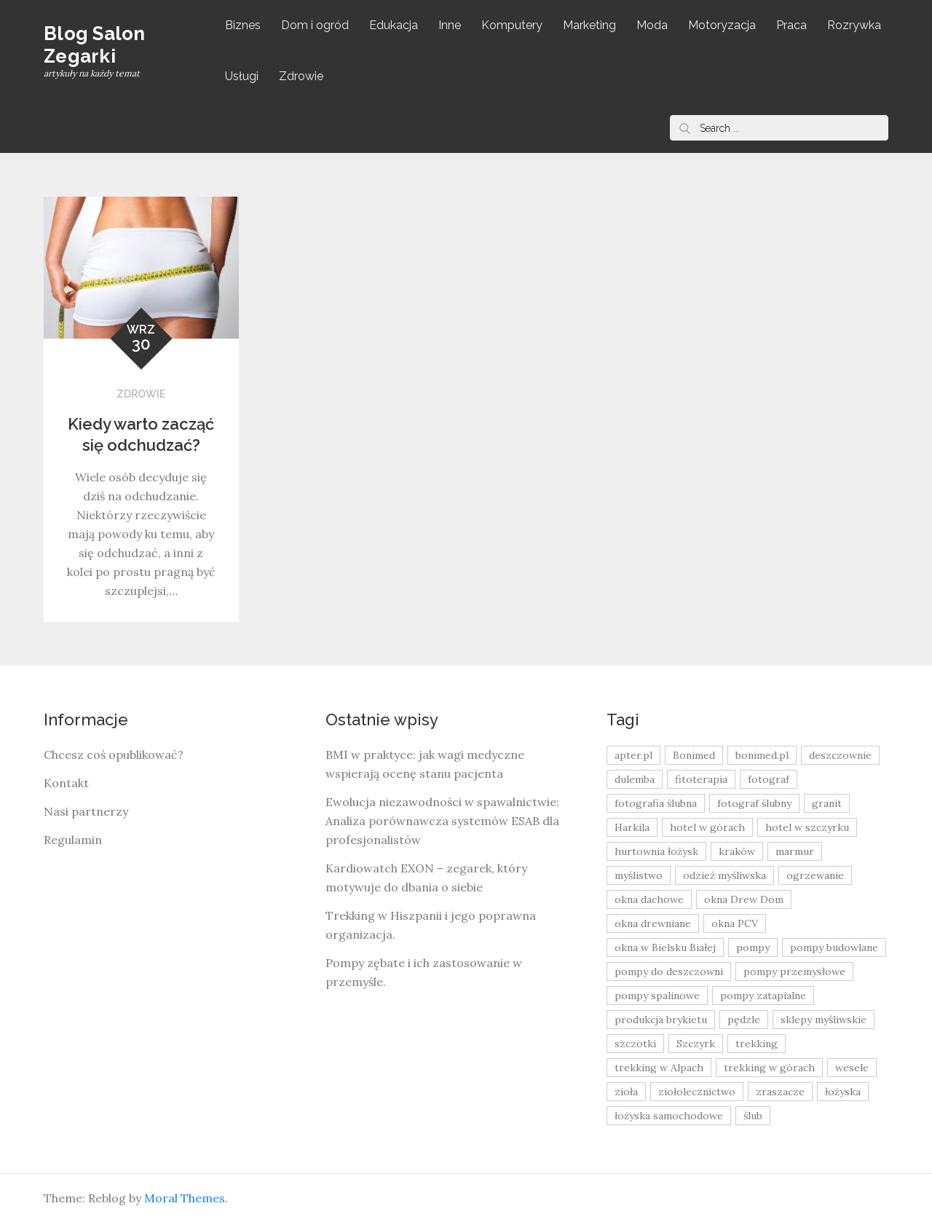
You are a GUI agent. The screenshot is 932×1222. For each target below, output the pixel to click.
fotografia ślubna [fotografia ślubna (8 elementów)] (656, 803)
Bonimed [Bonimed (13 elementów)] (694, 755)
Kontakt (66, 783)
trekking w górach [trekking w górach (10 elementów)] (769, 1067)
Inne (449, 25)
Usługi (241, 76)
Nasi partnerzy (86, 811)
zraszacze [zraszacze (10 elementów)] (780, 1091)
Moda (652, 25)
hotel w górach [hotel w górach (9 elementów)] (707, 827)
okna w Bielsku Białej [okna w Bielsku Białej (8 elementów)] (665, 947)
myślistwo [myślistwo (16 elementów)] (639, 875)
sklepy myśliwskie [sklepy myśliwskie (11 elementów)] (823, 1019)
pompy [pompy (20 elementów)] (753, 947)
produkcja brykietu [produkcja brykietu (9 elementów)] (661, 1019)
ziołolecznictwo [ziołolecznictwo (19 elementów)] (696, 1091)
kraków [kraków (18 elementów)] (737, 851)
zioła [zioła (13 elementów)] (626, 1091)
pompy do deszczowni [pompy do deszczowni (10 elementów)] (669, 971)
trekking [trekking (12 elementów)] (756, 1043)
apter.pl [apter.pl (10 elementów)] (633, 755)
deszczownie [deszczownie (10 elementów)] (840, 755)
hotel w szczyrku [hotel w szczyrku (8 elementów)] (807, 827)
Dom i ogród (315, 25)
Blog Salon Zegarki (95, 45)
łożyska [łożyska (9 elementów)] (843, 1091)
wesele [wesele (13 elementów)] (852, 1067)
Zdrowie (301, 76)
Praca (791, 25)
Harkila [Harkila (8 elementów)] (632, 827)
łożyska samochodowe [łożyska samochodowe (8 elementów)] (669, 1115)
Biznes (243, 25)
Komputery (511, 25)
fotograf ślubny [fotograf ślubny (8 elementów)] (754, 803)
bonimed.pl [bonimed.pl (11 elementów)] (762, 755)
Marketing (589, 25)
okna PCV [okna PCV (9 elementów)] (734, 923)
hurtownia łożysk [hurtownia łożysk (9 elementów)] (656, 851)
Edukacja (393, 25)
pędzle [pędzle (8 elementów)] (743, 1019)
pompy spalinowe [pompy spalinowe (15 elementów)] (657, 995)
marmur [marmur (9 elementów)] (794, 851)
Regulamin (73, 839)
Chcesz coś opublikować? (113, 754)
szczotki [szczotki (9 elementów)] (635, 1043)
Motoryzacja (722, 25)
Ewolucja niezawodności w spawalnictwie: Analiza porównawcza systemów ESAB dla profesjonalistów (442, 821)
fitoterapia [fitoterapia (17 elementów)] (701, 779)
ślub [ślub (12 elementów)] (752, 1115)
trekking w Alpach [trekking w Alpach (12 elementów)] (659, 1067)
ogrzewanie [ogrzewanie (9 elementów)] (815, 875)
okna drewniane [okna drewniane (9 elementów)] (653, 923)
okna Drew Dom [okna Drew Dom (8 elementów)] (743, 899)
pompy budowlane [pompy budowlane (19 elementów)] (834, 947)
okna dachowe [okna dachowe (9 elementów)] (649, 899)
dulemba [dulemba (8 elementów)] (635, 779)
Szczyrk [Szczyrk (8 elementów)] (695, 1043)
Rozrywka (854, 25)
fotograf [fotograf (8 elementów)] (768, 779)
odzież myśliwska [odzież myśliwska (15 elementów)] (724, 875)
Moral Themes (184, 1198)
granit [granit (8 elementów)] (827, 803)
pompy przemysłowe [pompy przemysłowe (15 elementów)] (794, 971)
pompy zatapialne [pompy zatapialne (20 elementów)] (763, 995)
